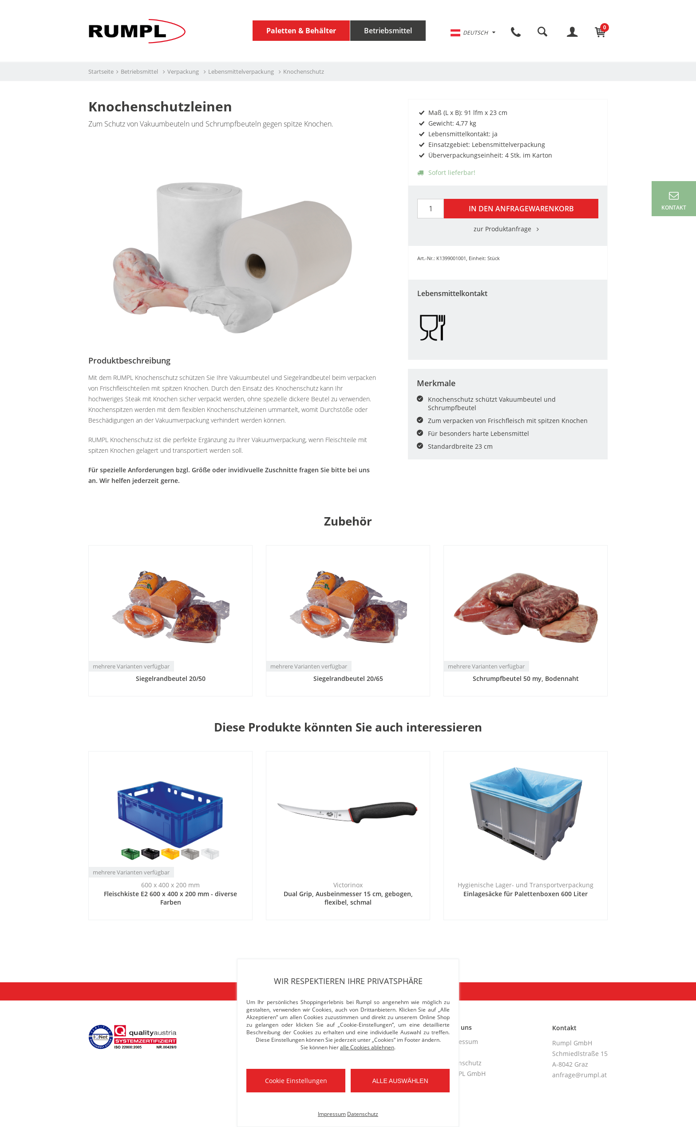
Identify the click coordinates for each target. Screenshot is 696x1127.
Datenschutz (463, 1063)
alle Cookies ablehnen (367, 1047)
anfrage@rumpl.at (579, 1075)
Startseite (101, 71)
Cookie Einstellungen (296, 1080)
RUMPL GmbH (465, 1073)
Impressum (461, 1041)
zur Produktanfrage (508, 229)
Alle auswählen (400, 1080)
